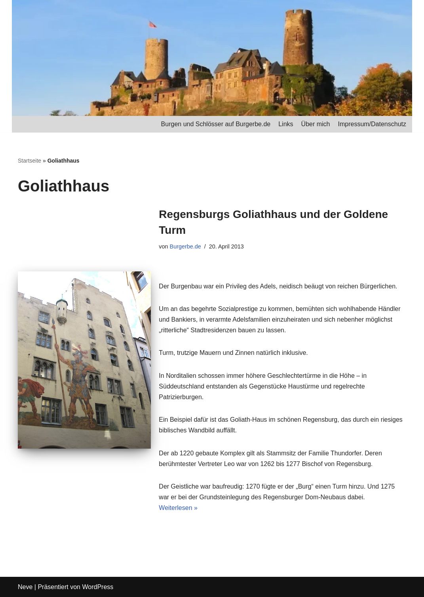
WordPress (97, 587)
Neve (25, 587)
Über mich (315, 124)
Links (285, 124)
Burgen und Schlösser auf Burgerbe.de (216, 124)
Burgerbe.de (185, 246)
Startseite (29, 160)
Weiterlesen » (178, 507)
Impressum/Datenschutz (372, 124)
